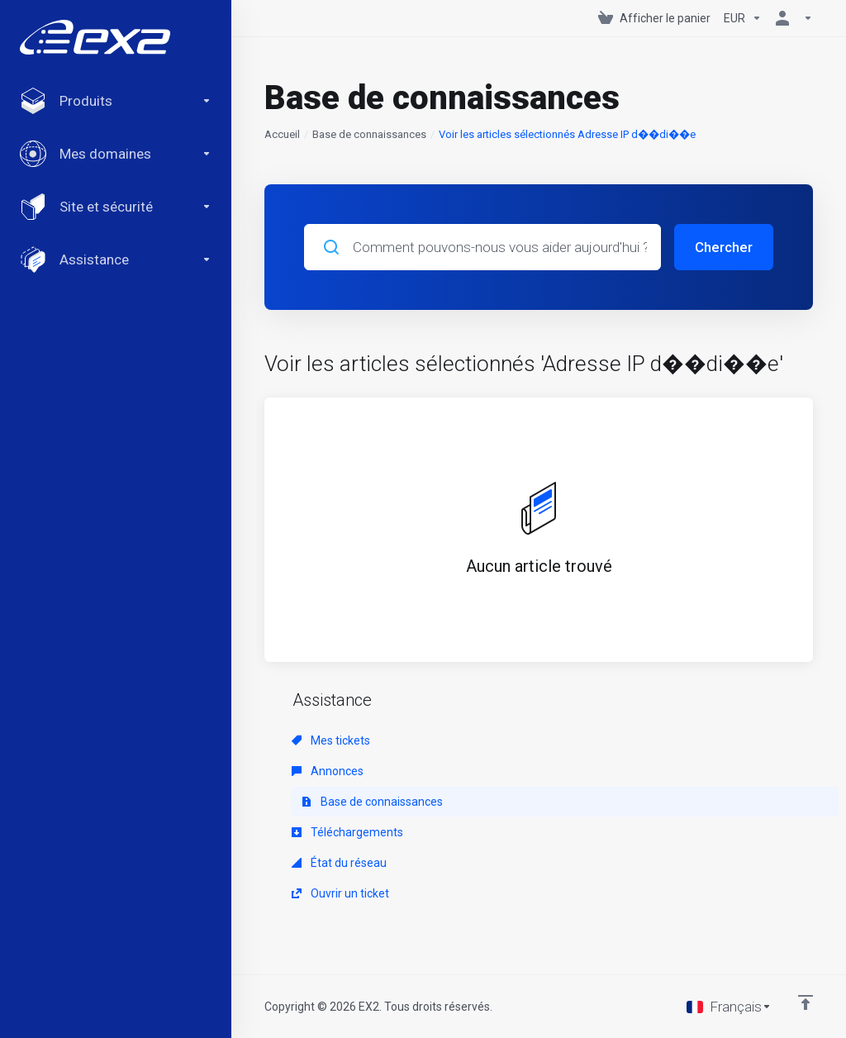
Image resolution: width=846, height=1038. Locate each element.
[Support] (115, 259)
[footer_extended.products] (115, 100)
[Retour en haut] (805, 1002)
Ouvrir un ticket (340, 893)
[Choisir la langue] (729, 1006)
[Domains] (115, 153)
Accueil (282, 134)
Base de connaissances (369, 134)
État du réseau (339, 862)
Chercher (724, 247)
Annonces (328, 771)
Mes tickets (331, 740)
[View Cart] (654, 18)
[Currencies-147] (742, 18)
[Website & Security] (115, 206)
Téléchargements (347, 832)
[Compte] (790, 18)
